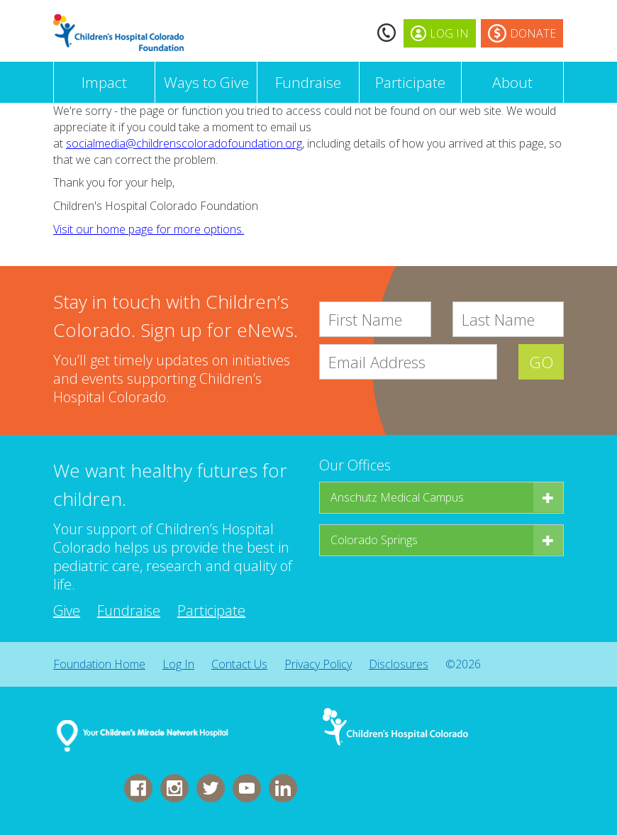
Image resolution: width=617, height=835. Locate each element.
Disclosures (398, 664)
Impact (104, 82)
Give (66, 610)
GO (541, 361)
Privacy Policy (318, 664)
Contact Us (239, 664)
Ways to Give (206, 82)
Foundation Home (99, 664)
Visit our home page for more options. (148, 229)
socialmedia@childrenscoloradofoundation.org (184, 143)
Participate (410, 82)
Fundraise (308, 82)
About (512, 82)
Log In (178, 664)
